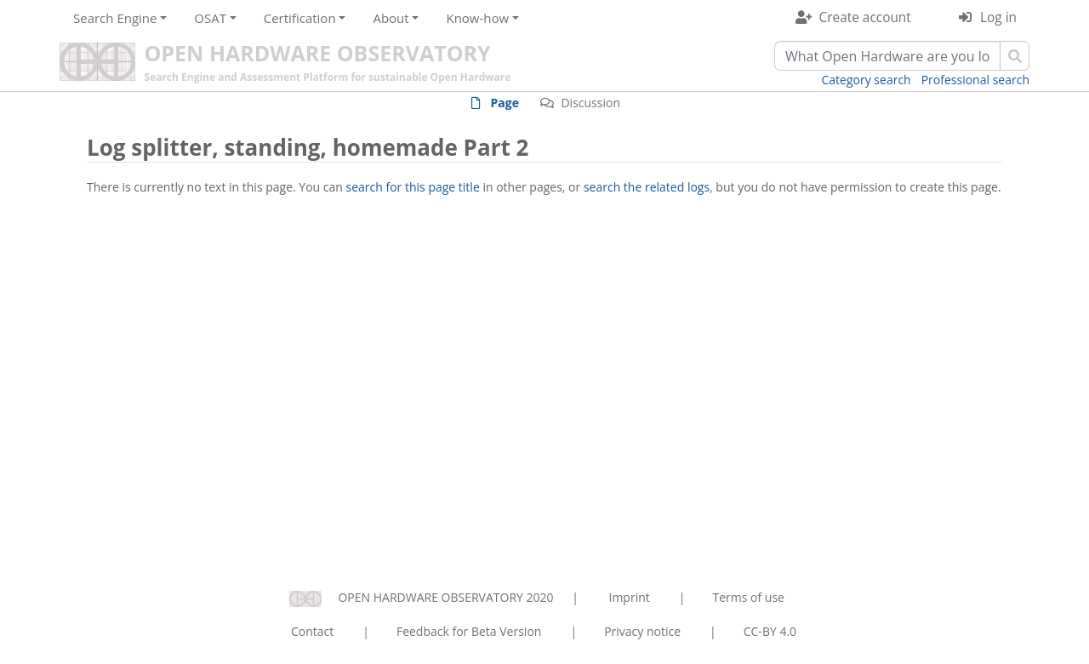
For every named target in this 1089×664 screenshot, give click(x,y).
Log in (998, 17)
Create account (865, 17)
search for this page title (413, 187)
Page (505, 102)
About (390, 17)
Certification (300, 17)
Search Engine (115, 17)
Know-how (477, 17)
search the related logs (647, 187)
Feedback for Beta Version (469, 631)
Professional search (975, 80)
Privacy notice (642, 631)
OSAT (210, 17)
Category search (866, 80)
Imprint (629, 597)
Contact (312, 631)
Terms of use (748, 597)
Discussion (590, 102)
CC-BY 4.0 (770, 631)
